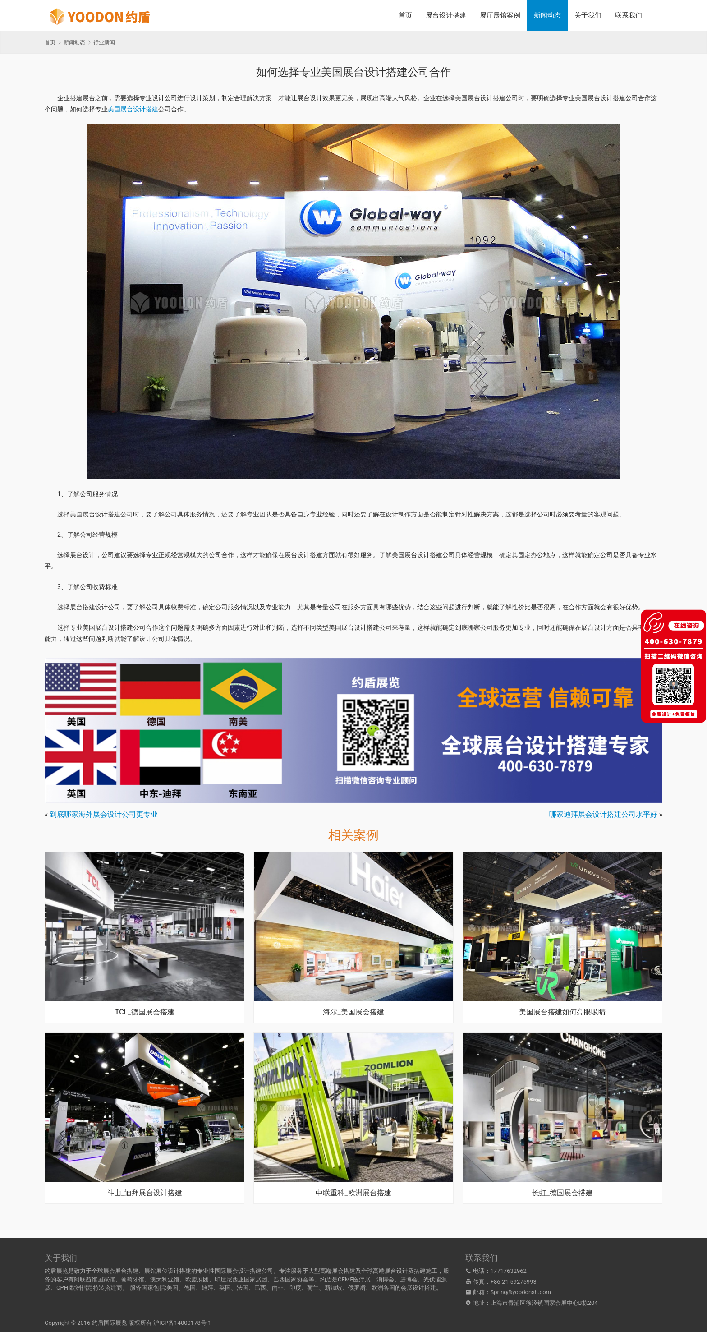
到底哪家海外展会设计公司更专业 (104, 814)
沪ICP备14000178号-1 (182, 1322)
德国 (190, 1287)
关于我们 (587, 15)
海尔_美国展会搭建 (353, 1012)
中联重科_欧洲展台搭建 (353, 1193)
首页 (405, 15)
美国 (172, 1287)
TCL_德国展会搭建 (144, 1012)
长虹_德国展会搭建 (562, 1193)
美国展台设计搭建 (133, 109)
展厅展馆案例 (500, 15)
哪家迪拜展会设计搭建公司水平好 (603, 814)
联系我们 (628, 15)
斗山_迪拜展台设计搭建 (144, 1193)
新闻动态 (547, 15)
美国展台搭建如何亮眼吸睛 (562, 1012)
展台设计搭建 (446, 15)
